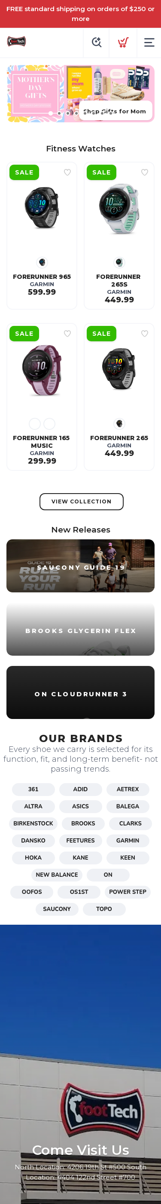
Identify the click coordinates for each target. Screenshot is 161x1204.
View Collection (82, 501)
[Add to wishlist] (67, 172)
